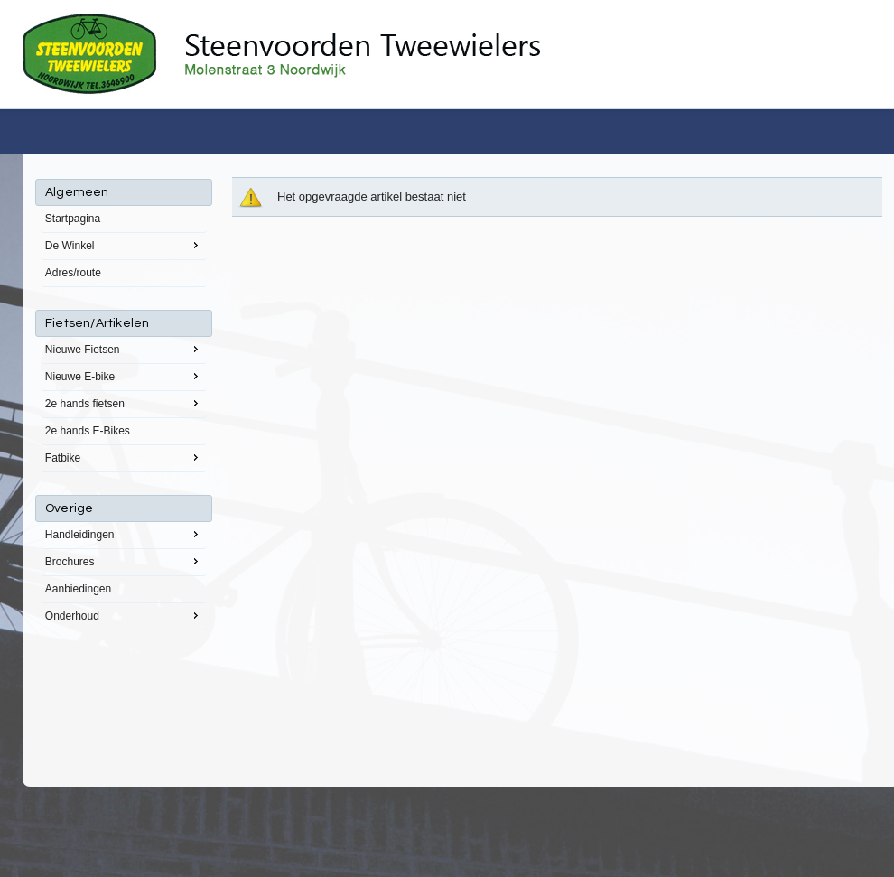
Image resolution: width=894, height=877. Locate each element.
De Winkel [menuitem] (123, 245)
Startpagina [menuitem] (72, 218)
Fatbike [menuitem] (123, 457)
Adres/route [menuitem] (73, 272)
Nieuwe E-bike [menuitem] (123, 376)
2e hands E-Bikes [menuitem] (87, 431)
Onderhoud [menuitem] (123, 615)
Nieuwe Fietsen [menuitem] (123, 348)
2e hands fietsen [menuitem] (123, 403)
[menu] (123, 404)
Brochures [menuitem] (123, 561)
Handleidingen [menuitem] (123, 534)
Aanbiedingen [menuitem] (78, 589)
